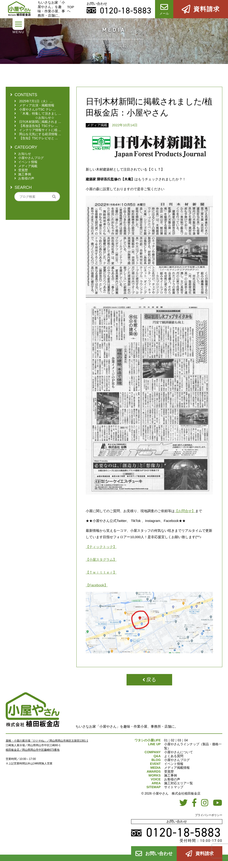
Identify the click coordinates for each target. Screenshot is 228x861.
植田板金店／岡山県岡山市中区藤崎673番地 (33, 749)
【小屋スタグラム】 (101, 559)
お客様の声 (172, 779)
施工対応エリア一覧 (178, 783)
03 (179, 740)
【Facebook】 (97, 585)
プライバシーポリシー (208, 815)
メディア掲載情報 (177, 767)
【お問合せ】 (185, 511)
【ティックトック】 (101, 547)
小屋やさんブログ (177, 760)
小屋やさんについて (178, 752)
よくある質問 (173, 756)
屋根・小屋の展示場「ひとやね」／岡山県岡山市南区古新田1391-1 (47, 740)
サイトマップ (173, 787)
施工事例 (170, 775)
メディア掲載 (97, 125)
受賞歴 (169, 771)
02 (172, 740)
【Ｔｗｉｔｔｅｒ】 (101, 572)
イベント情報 (173, 764)
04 (186, 740)
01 (166, 740)
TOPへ (70, 9)
